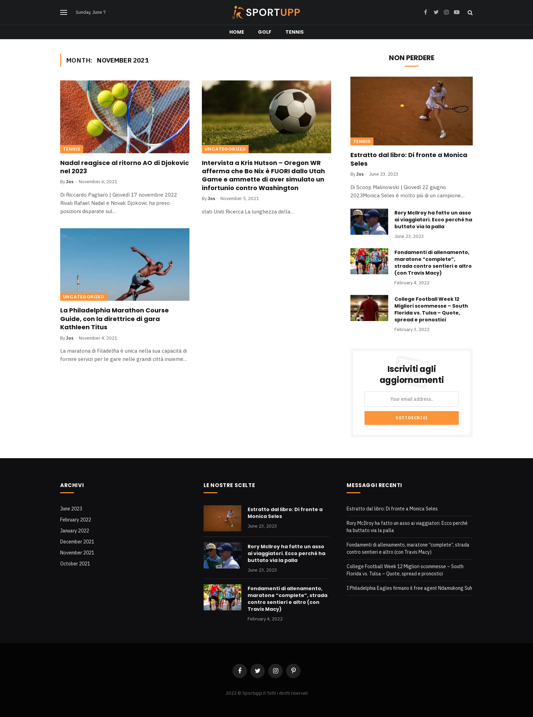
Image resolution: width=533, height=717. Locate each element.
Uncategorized (225, 149)
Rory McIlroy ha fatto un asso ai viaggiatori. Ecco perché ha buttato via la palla (433, 219)
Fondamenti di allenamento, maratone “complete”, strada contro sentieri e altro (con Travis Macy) (433, 262)
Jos (70, 182)
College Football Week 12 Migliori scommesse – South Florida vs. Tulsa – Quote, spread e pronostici (431, 309)
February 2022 (75, 520)
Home (236, 32)
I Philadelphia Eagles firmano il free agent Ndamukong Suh (409, 588)
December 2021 (77, 542)
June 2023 (71, 509)
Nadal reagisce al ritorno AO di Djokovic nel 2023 (124, 167)
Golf (265, 32)
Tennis (294, 32)
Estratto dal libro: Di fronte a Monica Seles (408, 159)
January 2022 (74, 531)
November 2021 (77, 553)
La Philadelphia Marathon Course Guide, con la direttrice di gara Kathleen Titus (114, 318)
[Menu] (63, 12)
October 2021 (75, 564)
